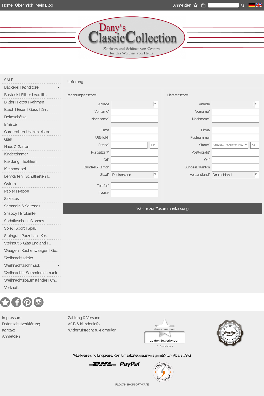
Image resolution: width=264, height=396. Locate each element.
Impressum (11, 318)
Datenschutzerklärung (21, 324)
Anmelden (182, 5)
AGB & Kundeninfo (84, 324)
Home (7, 5)
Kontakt (8, 330)
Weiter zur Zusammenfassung (163, 209)
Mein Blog (44, 5)
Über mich (24, 5)
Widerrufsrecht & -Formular (92, 330)
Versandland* (200, 175)
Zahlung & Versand (84, 318)
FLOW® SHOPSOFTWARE (132, 384)
